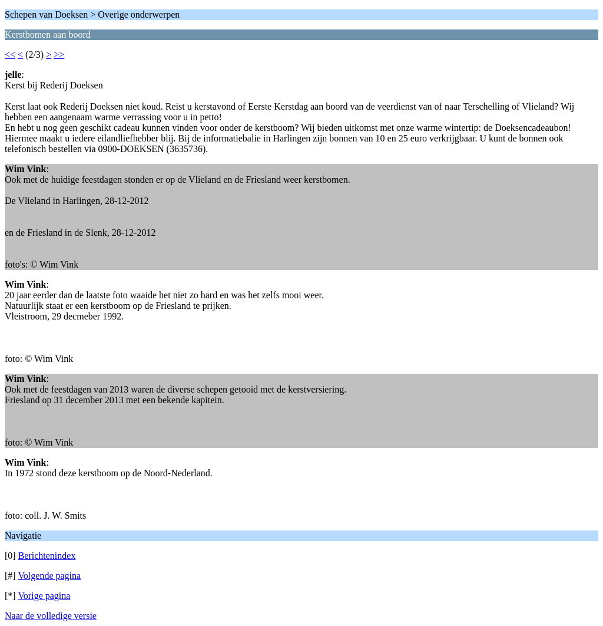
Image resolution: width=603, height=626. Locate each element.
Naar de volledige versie (51, 616)
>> (59, 55)
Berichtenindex (47, 556)
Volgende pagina (49, 576)
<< (10, 55)
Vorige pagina (44, 596)
